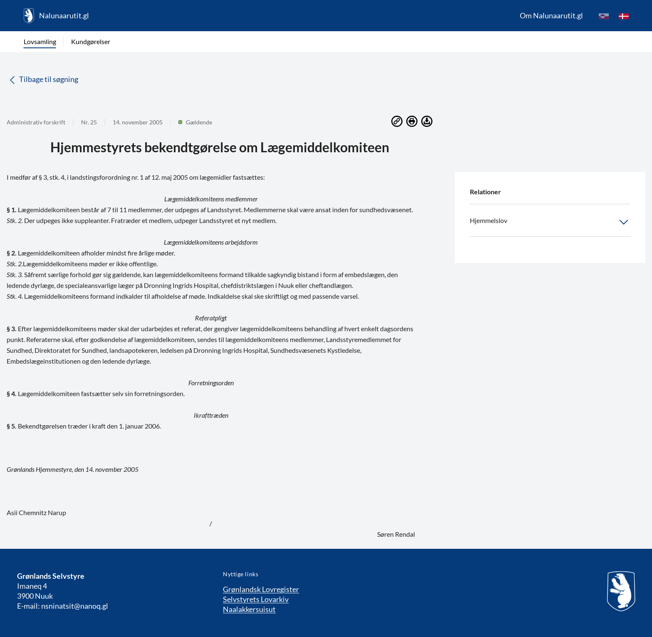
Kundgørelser (90, 41)
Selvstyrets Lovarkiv (256, 599)
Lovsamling (40, 41)
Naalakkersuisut (249, 609)
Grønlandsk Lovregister (261, 589)
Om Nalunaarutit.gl (551, 15)
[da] (624, 15)
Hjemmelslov (550, 222)
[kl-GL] (604, 15)
